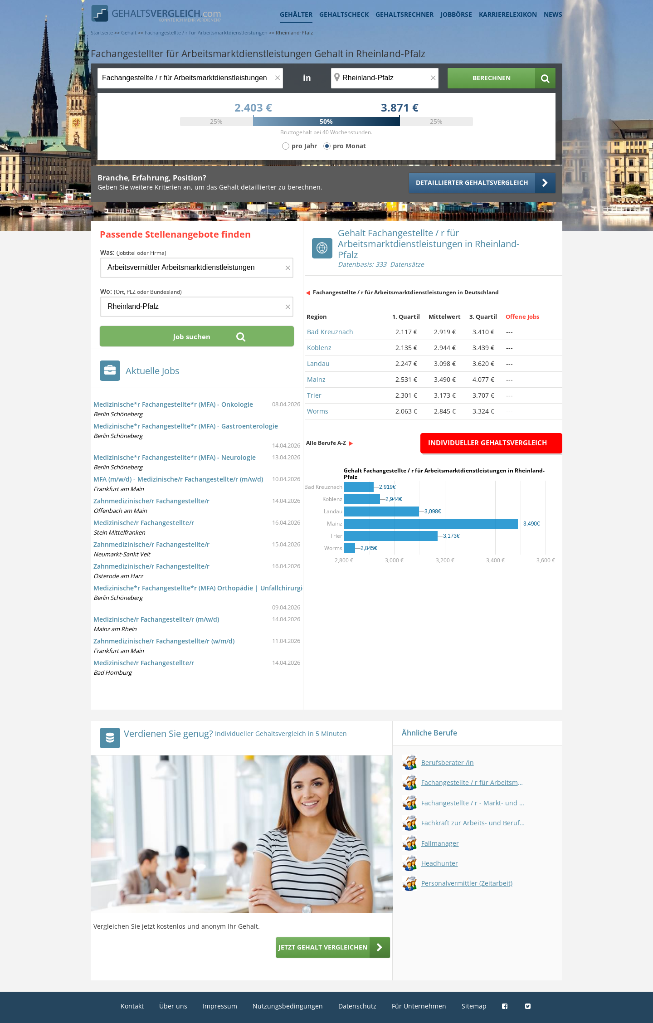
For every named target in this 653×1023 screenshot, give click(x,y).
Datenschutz (357, 1006)
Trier (314, 395)
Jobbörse (456, 14)
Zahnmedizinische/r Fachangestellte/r (151, 501)
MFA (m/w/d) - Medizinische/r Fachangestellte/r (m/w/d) (178, 479)
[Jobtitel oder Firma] (196, 268)
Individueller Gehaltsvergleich (487, 442)
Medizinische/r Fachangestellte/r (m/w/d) (156, 619)
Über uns (173, 1006)
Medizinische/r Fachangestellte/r (143, 522)
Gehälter (296, 14)
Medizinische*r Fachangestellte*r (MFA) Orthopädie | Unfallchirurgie (199, 588)
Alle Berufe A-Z (326, 443)
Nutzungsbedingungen (288, 1006)
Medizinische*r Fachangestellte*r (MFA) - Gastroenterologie (185, 426)
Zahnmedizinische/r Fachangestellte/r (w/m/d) (163, 641)
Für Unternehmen (419, 1006)
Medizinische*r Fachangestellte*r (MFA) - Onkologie (173, 404)
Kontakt (132, 1006)
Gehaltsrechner (404, 14)
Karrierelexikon (508, 14)
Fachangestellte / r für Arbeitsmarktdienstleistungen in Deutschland (406, 292)
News (553, 14)
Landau (318, 363)
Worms (317, 411)
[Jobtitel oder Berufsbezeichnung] (190, 78)
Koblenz (319, 347)
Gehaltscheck (344, 14)
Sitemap (474, 1006)
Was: (133, 252)
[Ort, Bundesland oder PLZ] (385, 78)
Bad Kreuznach (330, 331)
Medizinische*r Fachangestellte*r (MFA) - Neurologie (174, 457)
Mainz (316, 379)
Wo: (141, 291)
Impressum (220, 1006)
